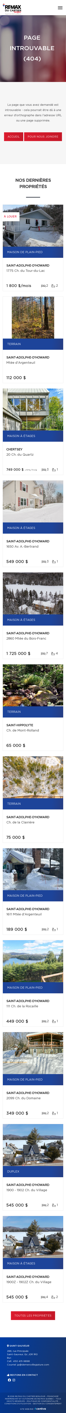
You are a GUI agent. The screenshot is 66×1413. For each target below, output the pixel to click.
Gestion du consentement (47, 1404)
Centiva (40, 1409)
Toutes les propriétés (33, 1316)
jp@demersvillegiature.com (33, 1365)
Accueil (14, 137)
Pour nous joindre (43, 137)
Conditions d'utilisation (17, 1404)
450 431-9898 (21, 1361)
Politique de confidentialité (42, 1401)
